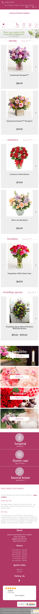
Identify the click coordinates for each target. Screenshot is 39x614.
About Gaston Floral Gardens (12, 488)
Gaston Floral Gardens (19, 13)
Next (36, 66)
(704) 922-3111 (9, 2)
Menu (3, 27)
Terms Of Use (7, 612)
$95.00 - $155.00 (19, 335)
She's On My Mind (19, 220)
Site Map (26, 612)
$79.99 (19, 182)
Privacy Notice (17, 612)
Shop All (24, 41)
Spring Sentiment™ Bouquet (19, 121)
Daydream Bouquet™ (19, 75)
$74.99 (19, 129)
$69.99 (19, 281)
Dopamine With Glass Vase (19, 273)
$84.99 (19, 83)
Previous (3, 66)
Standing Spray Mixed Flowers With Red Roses (19, 328)
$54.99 (19, 228)
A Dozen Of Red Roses (19, 174)
